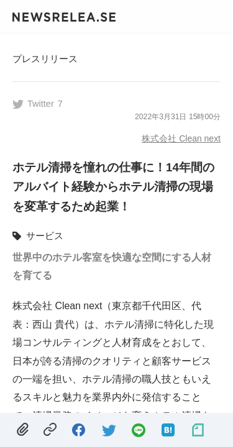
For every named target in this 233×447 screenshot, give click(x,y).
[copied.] (50, 430)
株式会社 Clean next (181, 138)
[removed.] (23, 430)
